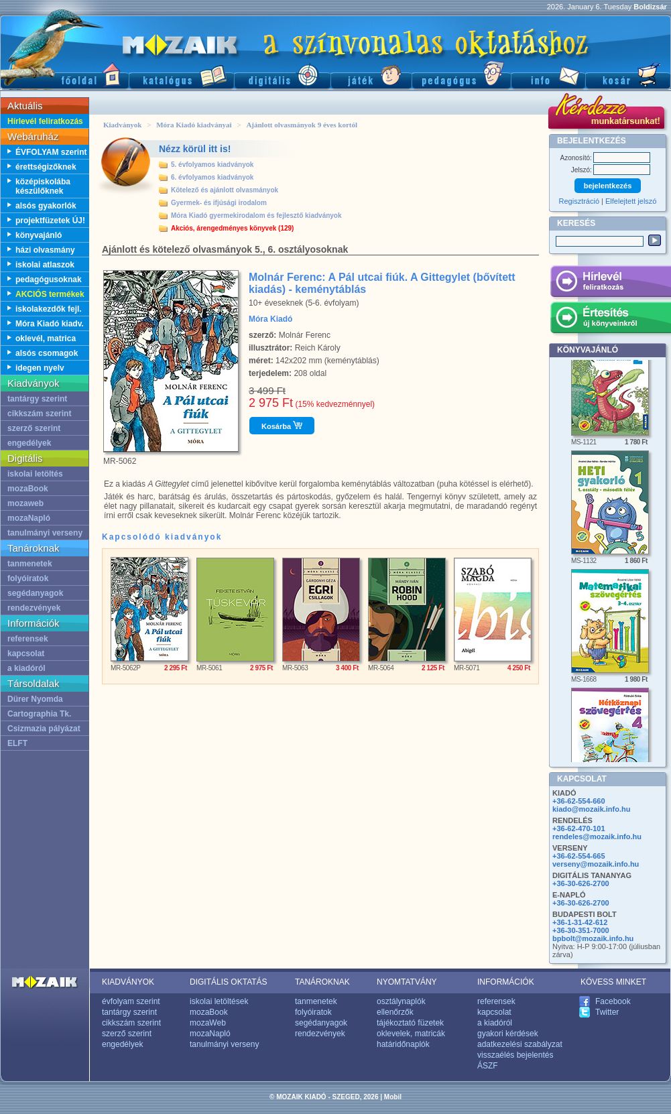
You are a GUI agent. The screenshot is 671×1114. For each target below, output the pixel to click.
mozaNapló (28, 518)
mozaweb (25, 503)
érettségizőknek (45, 167)
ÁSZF (487, 1065)
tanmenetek (29, 563)
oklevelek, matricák (411, 1033)
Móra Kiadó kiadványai (193, 125)
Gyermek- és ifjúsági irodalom (219, 202)
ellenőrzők (395, 1012)
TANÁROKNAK (322, 982)
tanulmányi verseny (44, 533)
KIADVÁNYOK (128, 982)
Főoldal (64, 74)
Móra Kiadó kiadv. (49, 323)
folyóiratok (27, 578)
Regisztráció (579, 201)
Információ (548, 74)
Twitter (607, 1012)
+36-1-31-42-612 (579, 922)
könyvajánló (38, 235)
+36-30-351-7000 (580, 930)
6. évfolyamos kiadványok (212, 177)
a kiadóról (26, 668)
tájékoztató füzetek (410, 1023)
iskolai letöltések (219, 1001)
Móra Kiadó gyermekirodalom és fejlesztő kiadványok (256, 215)
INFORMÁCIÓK (505, 982)
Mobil (393, 1097)
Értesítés (610, 320)
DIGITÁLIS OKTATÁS (228, 982)
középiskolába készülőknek (42, 186)
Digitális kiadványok (282, 74)
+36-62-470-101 (578, 828)
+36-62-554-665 (578, 856)
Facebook (613, 1001)
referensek (27, 638)
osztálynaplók (401, 1001)
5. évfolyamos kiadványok (212, 164)
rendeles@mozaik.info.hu (597, 836)
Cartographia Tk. (39, 714)
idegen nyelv (39, 368)
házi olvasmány (45, 250)
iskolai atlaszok (44, 264)
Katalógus (181, 74)
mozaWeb (208, 1023)
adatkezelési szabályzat (519, 1044)
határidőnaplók (403, 1044)
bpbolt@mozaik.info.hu (592, 938)
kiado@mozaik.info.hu (591, 809)
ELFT (17, 743)
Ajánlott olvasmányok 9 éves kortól (301, 125)
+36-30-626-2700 (580, 883)
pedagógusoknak (48, 279)
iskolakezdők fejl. (48, 309)
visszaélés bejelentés (515, 1055)
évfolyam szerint (131, 1001)
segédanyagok (35, 593)
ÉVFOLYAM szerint (50, 152)
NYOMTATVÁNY (407, 982)
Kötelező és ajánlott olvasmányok (224, 190)
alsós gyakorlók (45, 205)
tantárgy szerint (37, 399)
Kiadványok (122, 125)
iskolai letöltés (35, 474)
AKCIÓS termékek (49, 294)
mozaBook (27, 488)
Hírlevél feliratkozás (45, 121)
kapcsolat (25, 653)
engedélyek (29, 443)
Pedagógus (461, 74)
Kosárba (281, 425)
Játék (371, 74)
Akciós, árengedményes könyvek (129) (232, 228)
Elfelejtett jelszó (630, 201)
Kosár (628, 74)
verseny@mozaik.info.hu (595, 864)
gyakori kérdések (507, 1033)
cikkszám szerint (39, 413)
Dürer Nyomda (35, 699)
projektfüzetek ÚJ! (50, 220)
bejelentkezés (608, 186)
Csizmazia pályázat (43, 728)
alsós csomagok (46, 353)
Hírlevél (610, 283)
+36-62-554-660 (578, 801)
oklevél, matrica (45, 338)
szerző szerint (33, 428)
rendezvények (33, 608)
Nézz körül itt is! (195, 148)
